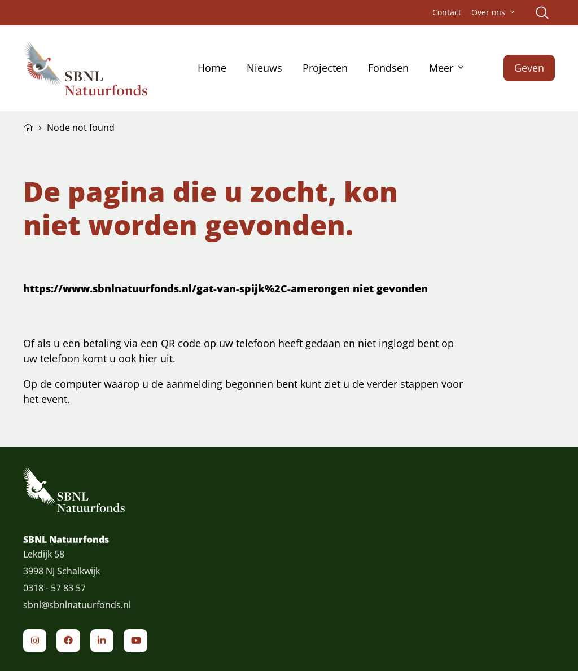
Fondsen (388, 67)
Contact (446, 12)
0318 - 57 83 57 (54, 598)
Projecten (325, 67)
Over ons (488, 12)
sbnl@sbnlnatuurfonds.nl (77, 615)
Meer (441, 67)
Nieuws (264, 67)
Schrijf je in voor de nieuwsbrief (449, 566)
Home (212, 67)
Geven (529, 67)
